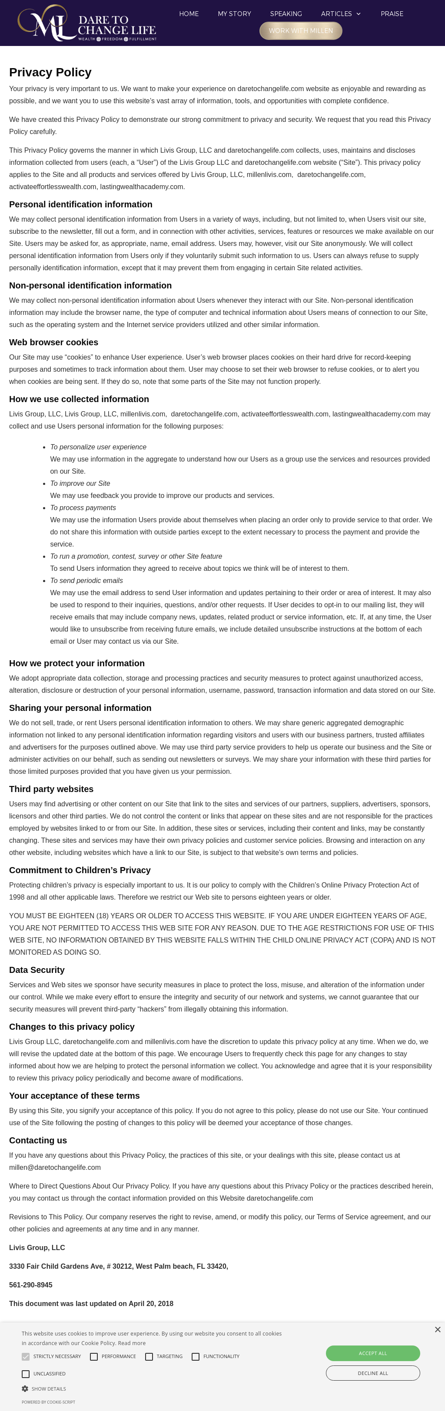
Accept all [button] (373, 1353)
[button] (152, 1388)
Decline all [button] (373, 1373)
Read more (132, 1343)
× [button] (437, 1330)
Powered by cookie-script (48, 1402)
